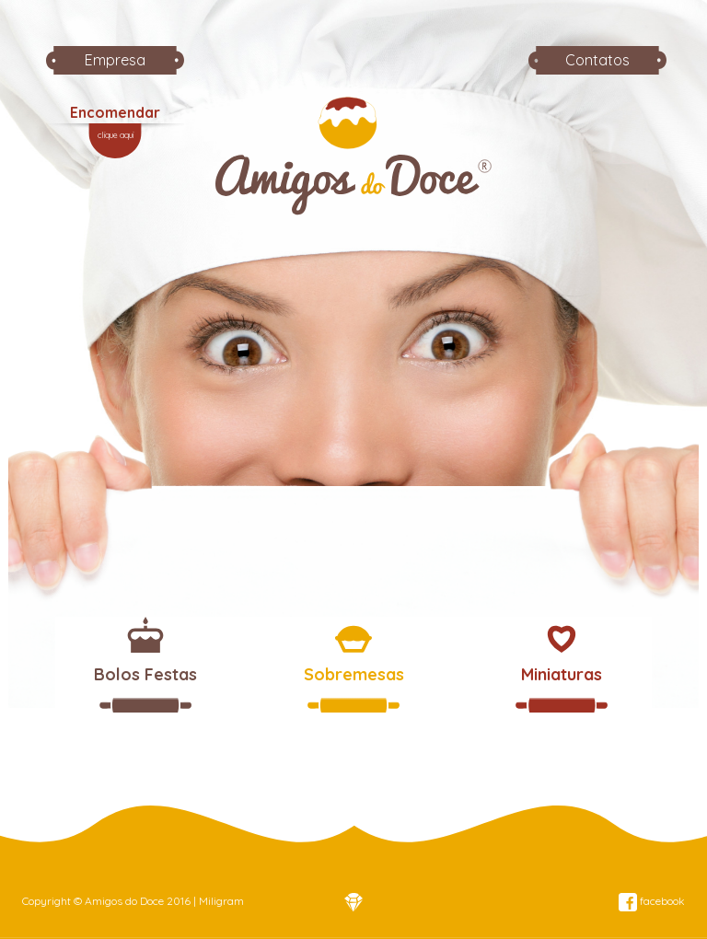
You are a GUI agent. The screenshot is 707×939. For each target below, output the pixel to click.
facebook (652, 901)
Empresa (115, 60)
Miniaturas (561, 674)
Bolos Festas (145, 674)
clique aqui (115, 135)
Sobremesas (354, 674)
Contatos (597, 60)
